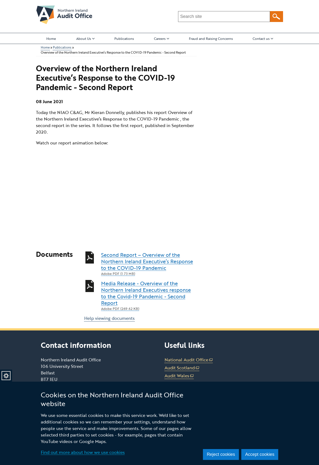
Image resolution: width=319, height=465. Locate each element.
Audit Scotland (182, 368)
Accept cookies (259, 454)
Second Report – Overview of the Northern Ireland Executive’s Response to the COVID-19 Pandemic (149, 263)
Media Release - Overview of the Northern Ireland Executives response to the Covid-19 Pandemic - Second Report (149, 295)
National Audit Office (189, 360)
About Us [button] (85, 38)
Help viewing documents (109, 318)
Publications (124, 38)
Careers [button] (161, 38)
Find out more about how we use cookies (83, 452)
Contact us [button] (263, 38)
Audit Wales (179, 375)
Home (51, 38)
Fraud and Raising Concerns (211, 38)
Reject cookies (221, 454)
